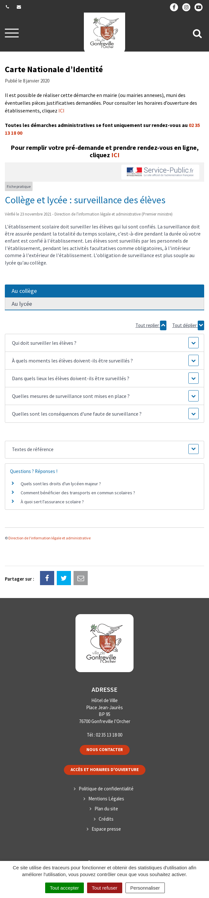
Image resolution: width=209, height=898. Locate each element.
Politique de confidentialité (106, 789)
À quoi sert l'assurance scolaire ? (52, 502)
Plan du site (106, 809)
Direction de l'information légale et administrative (49, 538)
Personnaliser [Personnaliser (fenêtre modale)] (145, 888)
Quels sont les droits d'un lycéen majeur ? (61, 484)
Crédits (106, 819)
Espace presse (106, 829)
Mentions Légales (106, 799)
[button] (104, 343)
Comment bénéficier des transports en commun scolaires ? (78, 493)
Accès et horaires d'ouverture (105, 769)
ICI (61, 110)
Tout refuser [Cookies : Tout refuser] (104, 888)
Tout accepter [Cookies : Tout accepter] (64, 888)
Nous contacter (104, 749)
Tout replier (150, 325)
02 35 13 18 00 (109, 735)
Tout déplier (188, 325)
